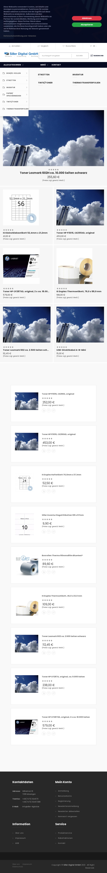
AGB (17, 843)
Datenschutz (17, 866)
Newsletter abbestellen (69, 811)
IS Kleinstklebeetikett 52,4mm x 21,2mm (25, 232)
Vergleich (43, 46)
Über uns (19, 833)
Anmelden (17, 46)
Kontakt (61, 843)
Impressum (20, 838)
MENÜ (44, 65)
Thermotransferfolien (86, 82)
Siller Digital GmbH (72, 865)
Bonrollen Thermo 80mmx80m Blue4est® (62, 555)
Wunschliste (69, 46)
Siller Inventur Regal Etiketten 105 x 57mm (63, 515)
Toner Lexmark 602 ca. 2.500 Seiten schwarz (28, 349)
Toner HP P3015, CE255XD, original (75, 232)
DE (94, 46)
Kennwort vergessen (67, 816)
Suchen (79, 56)
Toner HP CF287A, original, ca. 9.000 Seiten (63, 676)
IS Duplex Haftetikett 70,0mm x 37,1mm (61, 474)
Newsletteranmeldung (68, 806)
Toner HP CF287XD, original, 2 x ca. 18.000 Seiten (30, 291)
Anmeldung (63, 791)
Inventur (78, 74)
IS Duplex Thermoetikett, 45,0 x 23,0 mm (62, 596)
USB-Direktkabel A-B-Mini (71, 349)
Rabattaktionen (65, 838)
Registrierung (64, 801)
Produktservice (65, 833)
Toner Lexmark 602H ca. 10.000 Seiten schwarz (53, 173)
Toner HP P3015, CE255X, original (58, 394)
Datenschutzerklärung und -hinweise (20, 36)
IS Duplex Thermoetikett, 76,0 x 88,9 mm (78, 291)
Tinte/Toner (45, 82)
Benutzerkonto (65, 796)
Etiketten (43, 74)
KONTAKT (56, 65)
